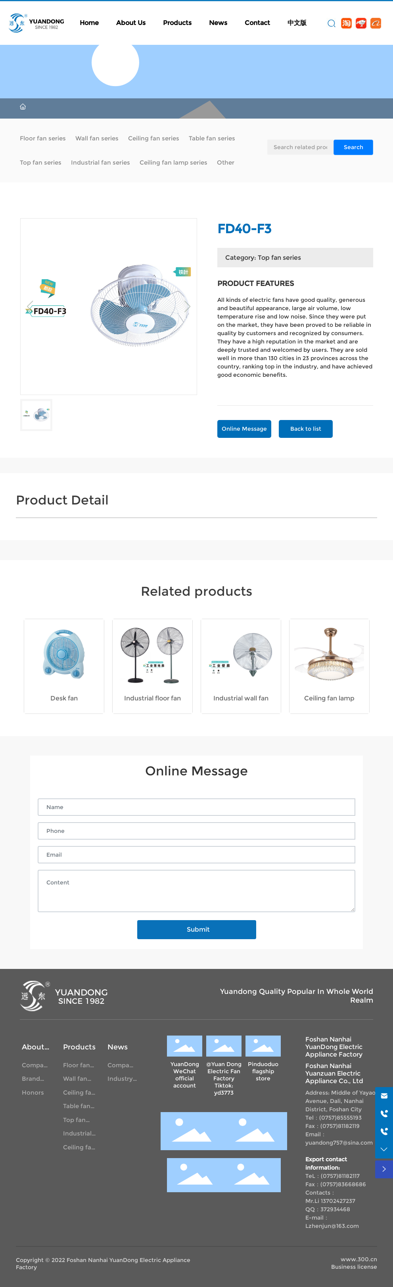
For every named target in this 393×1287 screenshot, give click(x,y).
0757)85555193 (341, 1117)
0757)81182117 (341, 1176)
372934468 (335, 1209)
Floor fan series (43, 138)
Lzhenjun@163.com (332, 1225)
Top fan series (40, 162)
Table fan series (212, 138)
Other (225, 162)
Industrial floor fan (152, 698)
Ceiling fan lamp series (173, 162)
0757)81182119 (341, 1126)
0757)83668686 (344, 1184)
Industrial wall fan (240, 698)
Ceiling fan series (153, 138)
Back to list (305, 428)
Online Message (244, 428)
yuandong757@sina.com (339, 1142)
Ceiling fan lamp (329, 698)
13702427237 (338, 1201)
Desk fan (64, 698)
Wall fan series (97, 138)
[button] (96, 718)
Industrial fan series (100, 162)
